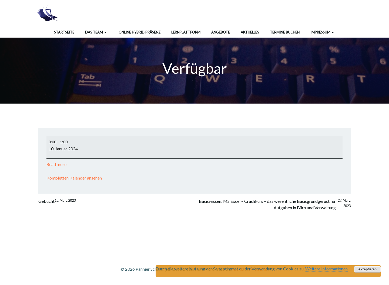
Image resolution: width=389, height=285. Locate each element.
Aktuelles (250, 32)
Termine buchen (285, 32)
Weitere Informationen (326, 268)
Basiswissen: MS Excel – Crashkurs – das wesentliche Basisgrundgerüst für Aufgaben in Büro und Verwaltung (275, 204)
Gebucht (57, 201)
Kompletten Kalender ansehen (74, 177)
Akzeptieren (367, 269)
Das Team (96, 32)
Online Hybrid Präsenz (139, 32)
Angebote (220, 32)
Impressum (322, 32)
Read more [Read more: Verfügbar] (56, 164)
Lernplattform (185, 32)
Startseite (64, 32)
